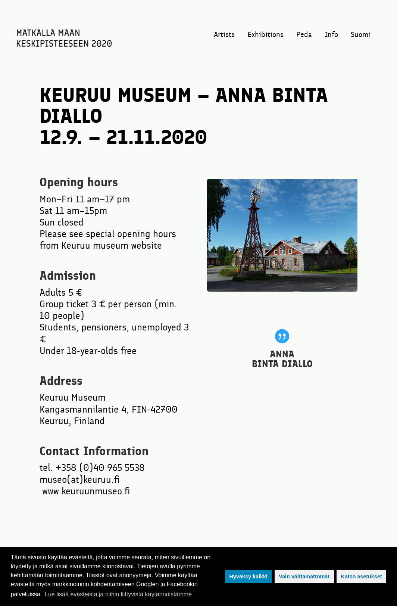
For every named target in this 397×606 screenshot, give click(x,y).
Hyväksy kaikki (248, 576)
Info (331, 35)
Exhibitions (265, 35)
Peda (304, 35)
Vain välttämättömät (304, 576)
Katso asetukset (361, 576)
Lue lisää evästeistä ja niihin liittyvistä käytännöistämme (118, 594)
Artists (224, 35)
